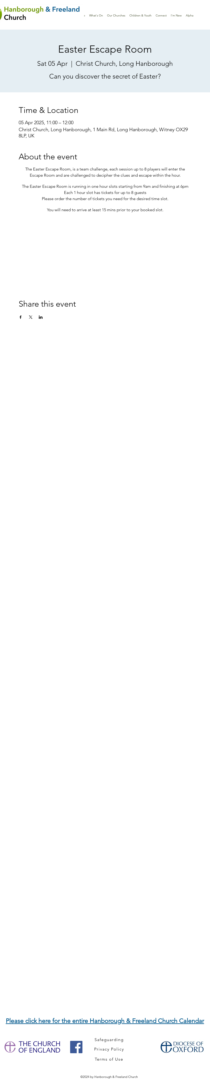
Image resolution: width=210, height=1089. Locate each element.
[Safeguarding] (109, 1040)
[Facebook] (76, 1047)
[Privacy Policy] (109, 1049)
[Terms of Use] (109, 1059)
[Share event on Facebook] (21, 317)
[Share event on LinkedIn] (41, 317)
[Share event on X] (31, 317)
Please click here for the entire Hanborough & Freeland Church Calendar (105, 1021)
